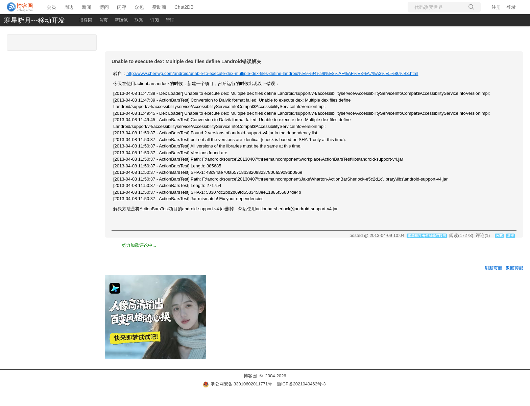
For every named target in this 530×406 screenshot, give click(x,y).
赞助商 (159, 7)
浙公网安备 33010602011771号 (237, 383)
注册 (496, 7)
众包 (139, 7)
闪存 (121, 7)
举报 (510, 236)
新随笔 (121, 20)
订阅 (154, 20)
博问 (104, 7)
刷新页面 (493, 268)
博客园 (85, 20)
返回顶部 (514, 268)
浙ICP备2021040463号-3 (301, 383)
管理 (170, 20)
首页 (103, 20)
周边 (69, 7)
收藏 (499, 236)
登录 (511, 7)
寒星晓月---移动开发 (34, 20)
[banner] (20, 7)
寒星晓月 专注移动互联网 (427, 236)
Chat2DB (184, 7)
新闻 (86, 7)
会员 (51, 7)
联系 (139, 20)
